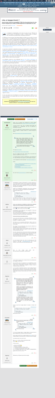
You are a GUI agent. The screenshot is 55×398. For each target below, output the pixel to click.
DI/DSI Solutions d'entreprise (10, 2)
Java (27, 2)
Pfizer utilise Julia (17, 166)
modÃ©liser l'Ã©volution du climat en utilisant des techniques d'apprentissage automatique (19, 84)
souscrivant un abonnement (23, 101)
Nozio (7, 240)
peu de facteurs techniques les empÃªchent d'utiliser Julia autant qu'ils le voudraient (19, 60)
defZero (7, 204)
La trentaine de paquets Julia (19, 83)
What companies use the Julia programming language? (23, 133)
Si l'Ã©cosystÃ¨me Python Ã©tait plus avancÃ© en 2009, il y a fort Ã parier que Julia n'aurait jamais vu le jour (19, 45)
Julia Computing (19, 149)
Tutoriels (10, 0)
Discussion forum (47, 29)
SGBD (43, 2)
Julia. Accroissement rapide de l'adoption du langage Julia (23, 167)
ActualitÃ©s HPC (20, 6)
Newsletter (24, 0)
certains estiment (13, 75)
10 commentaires (19, 25)
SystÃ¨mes (52, 2)
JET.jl (31, 335)
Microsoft (24, 2)
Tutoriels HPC (30, 6)
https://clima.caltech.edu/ (22, 172)
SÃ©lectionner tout (33, 191)
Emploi (29, 0)
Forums (5, 0)
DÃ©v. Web (31, 2)
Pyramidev (7, 182)
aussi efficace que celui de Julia (29, 52)
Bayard (7, 172)
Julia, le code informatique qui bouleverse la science (23, 165)
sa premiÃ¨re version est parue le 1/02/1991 (28, 123)
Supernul (7, 276)
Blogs (17, 0)
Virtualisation (20, 5)
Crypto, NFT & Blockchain (35, 5)
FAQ (13, 0)
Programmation (38, 2)
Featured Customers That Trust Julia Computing (21, 151)
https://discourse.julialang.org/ (31, 159)
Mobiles (49, 2)
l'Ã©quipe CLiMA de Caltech (26, 81)
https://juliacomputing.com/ (26, 241)
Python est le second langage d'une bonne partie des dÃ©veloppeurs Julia (19, 51)
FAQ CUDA (34, 6)
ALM (21, 2)
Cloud (16, 2)
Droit (38, 0)
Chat (20, 0)
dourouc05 (13, 25)
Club (41, 0)
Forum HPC (25, 6)
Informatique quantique (26, 5)
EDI (34, 2)
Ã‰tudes (34, 0)
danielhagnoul (7, 122)
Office (46, 2)
